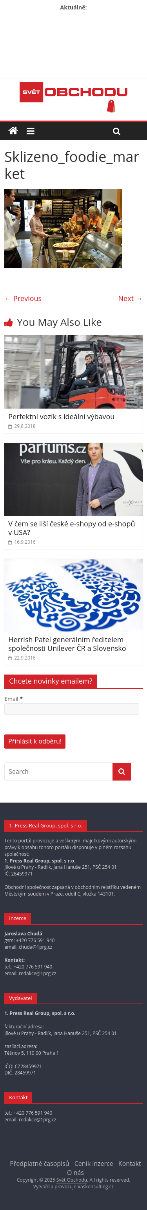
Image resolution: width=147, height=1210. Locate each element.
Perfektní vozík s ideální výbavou (61, 416)
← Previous (23, 298)
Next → (130, 298)
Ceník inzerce (93, 1163)
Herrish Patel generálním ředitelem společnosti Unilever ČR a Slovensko (67, 644)
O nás (75, 1172)
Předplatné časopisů (39, 1163)
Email (13, 699)
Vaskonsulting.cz (96, 1186)
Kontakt (129, 1163)
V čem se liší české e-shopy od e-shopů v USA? (71, 528)
